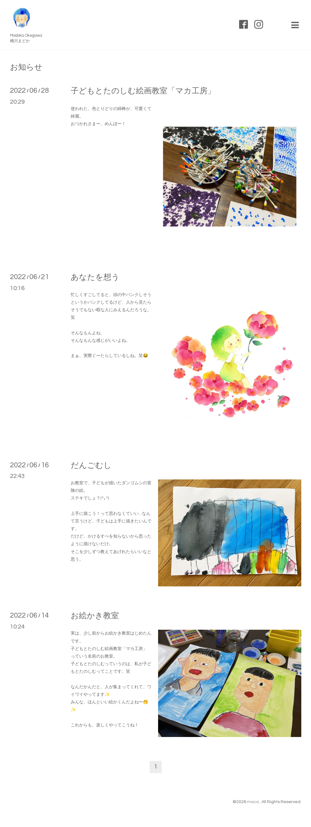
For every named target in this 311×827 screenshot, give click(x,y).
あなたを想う (95, 277)
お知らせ (26, 67)
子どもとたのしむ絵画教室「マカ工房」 (143, 91)
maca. (253, 802)
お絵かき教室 (95, 616)
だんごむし (91, 465)
